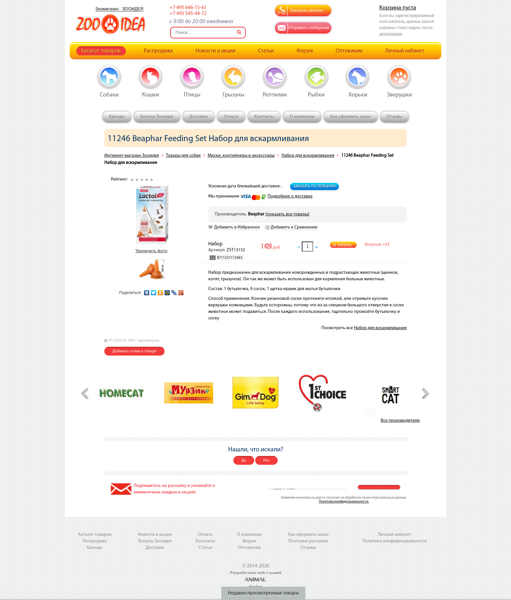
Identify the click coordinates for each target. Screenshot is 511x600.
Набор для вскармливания (308, 155)
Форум (305, 51)
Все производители (400, 420)
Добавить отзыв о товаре (134, 351)
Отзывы (394, 116)
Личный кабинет (404, 51)
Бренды (116, 116)
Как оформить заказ (350, 116)
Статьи (266, 51)
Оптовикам (349, 51)
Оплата (231, 116)
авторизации (390, 34)
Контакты (264, 116)
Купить (345, 245)
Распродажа (158, 51)
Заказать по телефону (314, 186)
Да (243, 460)
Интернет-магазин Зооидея (131, 155)
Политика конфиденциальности (394, 541)
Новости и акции (215, 51)
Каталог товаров (101, 51)
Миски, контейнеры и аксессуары (241, 155)
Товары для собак (183, 155)
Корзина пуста (397, 8)
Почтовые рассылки (308, 541)
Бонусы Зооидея (156, 116)
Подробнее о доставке (290, 196)
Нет (266, 460)
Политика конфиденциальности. (344, 502)
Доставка (198, 116)
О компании (302, 116)
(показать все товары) (287, 214)
